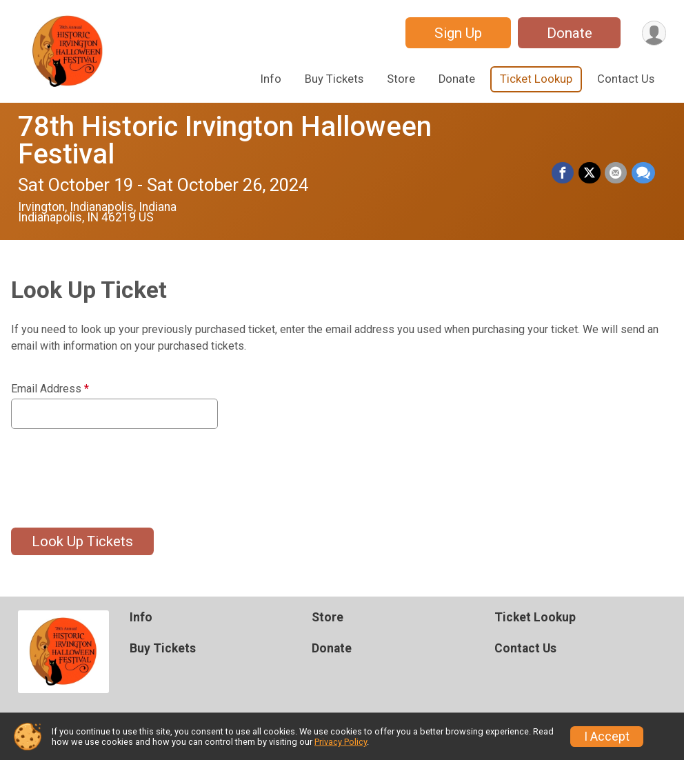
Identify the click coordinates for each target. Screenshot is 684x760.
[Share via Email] (616, 173)
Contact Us (625, 79)
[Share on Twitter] (590, 173)
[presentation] (116, 470)
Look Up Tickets (82, 541)
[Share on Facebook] (564, 173)
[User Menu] (653, 33)
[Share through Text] (643, 173)
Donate (568, 33)
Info (271, 79)
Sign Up (457, 33)
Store (401, 79)
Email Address (50, 389)
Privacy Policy (340, 742)
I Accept (607, 736)
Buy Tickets (334, 79)
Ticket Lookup (536, 79)
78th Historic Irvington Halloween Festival (225, 140)
